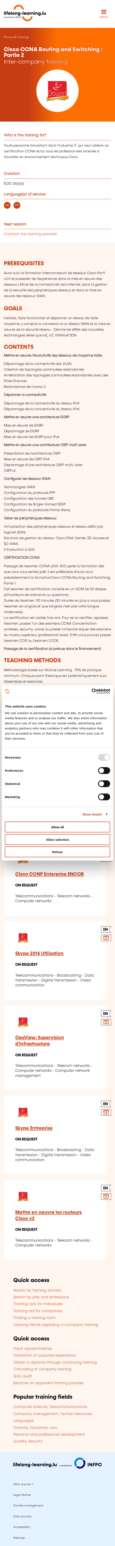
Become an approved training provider (48, 1383)
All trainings (21, 37)
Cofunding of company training (42, 1369)
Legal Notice (22, 1495)
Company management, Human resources (52, 1414)
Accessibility (21, 1527)
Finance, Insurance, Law (35, 1428)
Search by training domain (37, 1290)
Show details (92, 814)
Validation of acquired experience (44, 1355)
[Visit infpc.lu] (57, 1467)
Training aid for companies (37, 1311)
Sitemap (19, 1537)
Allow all (57, 827)
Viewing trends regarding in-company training (55, 1325)
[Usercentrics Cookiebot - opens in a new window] (91, 691)
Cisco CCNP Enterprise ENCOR (49, 874)
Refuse (57, 852)
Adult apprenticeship (32, 1349)
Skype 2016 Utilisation (39, 953)
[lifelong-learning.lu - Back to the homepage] (25, 14)
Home (8, 37)
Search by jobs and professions (41, 1297)
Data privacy (22, 1516)
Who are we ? (23, 1484)
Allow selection (57, 839)
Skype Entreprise (34, 1128)
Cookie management (28, 1505)
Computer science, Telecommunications (50, 1407)
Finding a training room (34, 1318)
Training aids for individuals (38, 1304)
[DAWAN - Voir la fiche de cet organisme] (57, 90)
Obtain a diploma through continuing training (55, 1362)
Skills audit (22, 1376)
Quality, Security (28, 1441)
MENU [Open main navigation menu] (104, 17)
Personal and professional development (49, 1435)
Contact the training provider (30, 234)
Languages (23, 1421)
